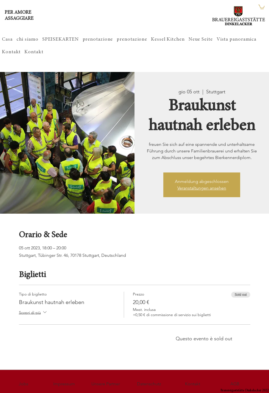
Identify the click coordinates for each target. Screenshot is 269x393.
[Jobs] (23, 384)
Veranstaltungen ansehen (201, 188)
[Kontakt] (192, 384)
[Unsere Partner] (106, 384)
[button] (261, 6)
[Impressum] (64, 384)
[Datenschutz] (149, 384)
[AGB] (235, 384)
